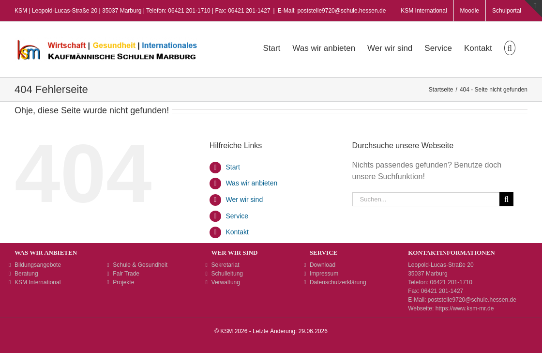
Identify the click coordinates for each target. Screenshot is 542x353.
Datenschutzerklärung (338, 282)
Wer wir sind (244, 199)
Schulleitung (227, 273)
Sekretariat (225, 264)
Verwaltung (225, 282)
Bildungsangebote (38, 264)
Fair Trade (126, 273)
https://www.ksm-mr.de (465, 308)
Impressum (324, 273)
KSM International (37, 282)
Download (322, 264)
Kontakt (237, 232)
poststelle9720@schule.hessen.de (472, 299)
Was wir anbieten (251, 183)
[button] (509, 47)
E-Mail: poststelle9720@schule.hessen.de (332, 10)
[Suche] (506, 199)
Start (233, 167)
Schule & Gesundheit (140, 264)
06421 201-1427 (442, 291)
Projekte (123, 282)
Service (237, 216)
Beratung (26, 273)
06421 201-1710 (451, 282)
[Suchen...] (425, 199)
